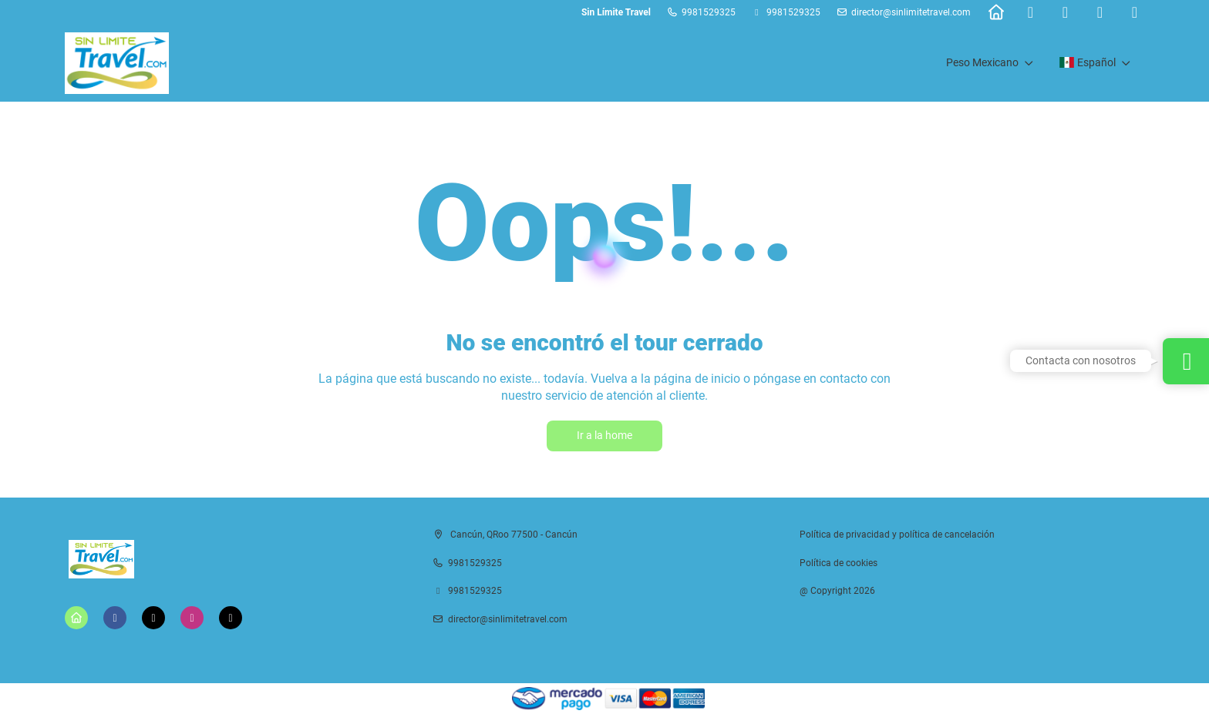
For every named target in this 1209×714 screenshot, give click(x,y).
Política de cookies (838, 563)
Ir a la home (604, 435)
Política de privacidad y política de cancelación (897, 534)
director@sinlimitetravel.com (911, 12)
